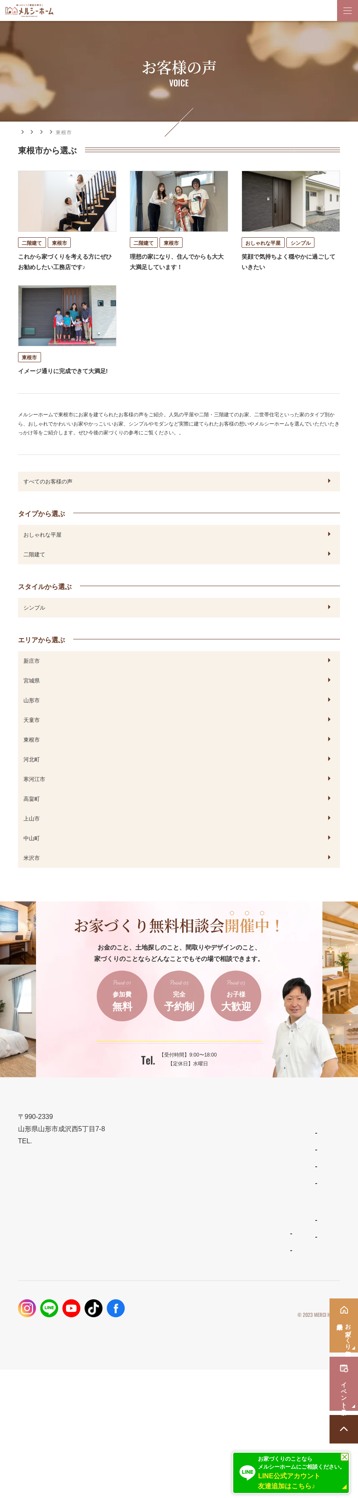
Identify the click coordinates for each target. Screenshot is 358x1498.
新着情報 (210, 1244)
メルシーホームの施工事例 (55, 1344)
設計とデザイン (40, 1284)
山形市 (31, 716)
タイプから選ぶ (41, 530)
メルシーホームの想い (49, 1264)
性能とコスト (37, 1304)
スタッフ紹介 (133, 1365)
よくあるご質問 (136, 1349)
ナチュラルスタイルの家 (146, 1278)
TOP (24, 1244)
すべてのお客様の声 (47, 497)
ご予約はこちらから (173, 1063)
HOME (26, 132)
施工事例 (54, 132)
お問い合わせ (217, 1344)
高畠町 (31, 815)
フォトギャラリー (42, 1362)
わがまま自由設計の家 (143, 1261)
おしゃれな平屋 (42, 551)
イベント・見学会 (223, 1304)
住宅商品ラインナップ (145, 1244)
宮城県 (31, 697)
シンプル (34, 624)
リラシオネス (133, 1295)
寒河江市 (34, 795)
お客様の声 (87, 132)
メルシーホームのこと (145, 1331)
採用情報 (210, 1364)
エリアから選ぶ (128, 132)
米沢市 (31, 874)
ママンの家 (131, 1312)
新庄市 (31, 677)
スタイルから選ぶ (45, 603)
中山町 (31, 854)
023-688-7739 (155, 1093)
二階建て (34, 570)
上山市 (31, 835)
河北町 (31, 775)
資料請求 (210, 1324)
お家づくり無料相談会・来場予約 (245, 1284)
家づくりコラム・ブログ (232, 1264)
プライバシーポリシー (315, 1430)
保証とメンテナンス (46, 1324)
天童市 (31, 736)
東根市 (31, 756)
